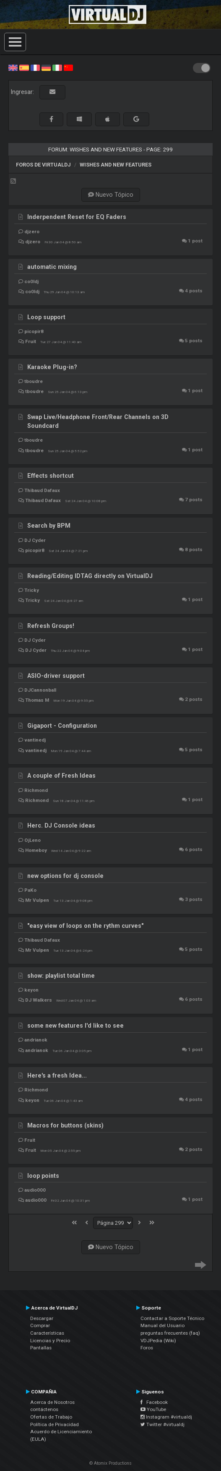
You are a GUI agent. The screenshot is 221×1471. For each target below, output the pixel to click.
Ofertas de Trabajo (51, 1417)
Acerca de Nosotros (52, 1402)
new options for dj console (65, 875)
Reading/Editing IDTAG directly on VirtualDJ (90, 576)
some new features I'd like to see (75, 1025)
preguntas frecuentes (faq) (170, 1333)
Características (47, 1333)
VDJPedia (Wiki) (158, 1340)
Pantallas (41, 1348)
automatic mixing (52, 266)
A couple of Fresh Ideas (61, 775)
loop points (43, 1175)
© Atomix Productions (110, 1463)
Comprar (40, 1325)
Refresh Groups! (50, 625)
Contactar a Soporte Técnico (172, 1318)
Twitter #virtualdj (162, 1424)
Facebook (154, 1402)
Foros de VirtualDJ (43, 164)
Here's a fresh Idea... (57, 1075)
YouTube (153, 1409)
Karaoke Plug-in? (52, 367)
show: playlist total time (61, 975)
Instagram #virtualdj (166, 1417)
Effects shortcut (50, 475)
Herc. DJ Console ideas (61, 825)
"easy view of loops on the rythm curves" (85, 925)
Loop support (46, 317)
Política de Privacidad (54, 1424)
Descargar (41, 1318)
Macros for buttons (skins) (65, 1125)
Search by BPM (48, 525)
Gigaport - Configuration (62, 725)
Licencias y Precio (50, 1340)
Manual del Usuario (162, 1325)
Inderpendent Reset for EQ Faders (76, 216)
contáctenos (44, 1409)
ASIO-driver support (56, 675)
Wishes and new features (115, 164)
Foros (146, 1348)
